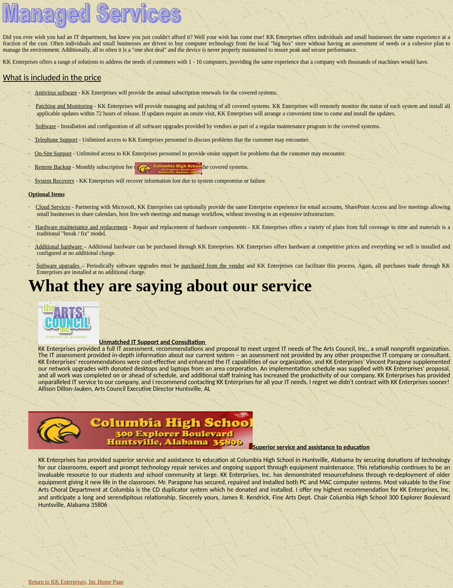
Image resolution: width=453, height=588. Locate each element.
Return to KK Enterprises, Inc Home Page (76, 582)
